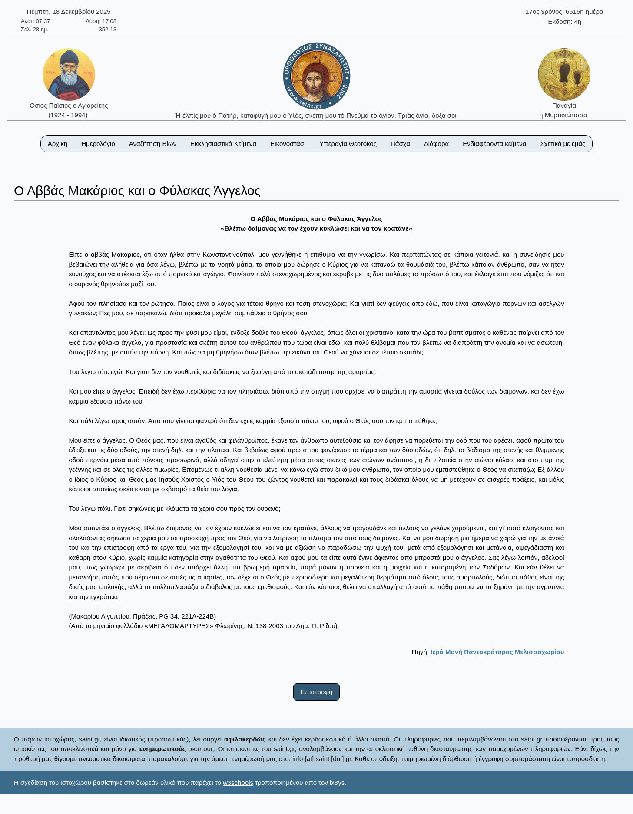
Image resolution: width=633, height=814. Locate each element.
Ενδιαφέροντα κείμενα (494, 143)
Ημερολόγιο (98, 143)
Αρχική (58, 143)
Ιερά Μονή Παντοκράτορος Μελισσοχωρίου (497, 651)
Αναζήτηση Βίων (152, 143)
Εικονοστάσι (287, 143)
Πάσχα (400, 143)
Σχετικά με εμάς (562, 143)
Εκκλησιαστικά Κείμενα (223, 143)
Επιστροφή (317, 691)
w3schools (238, 782)
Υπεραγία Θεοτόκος (348, 143)
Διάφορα (436, 143)
